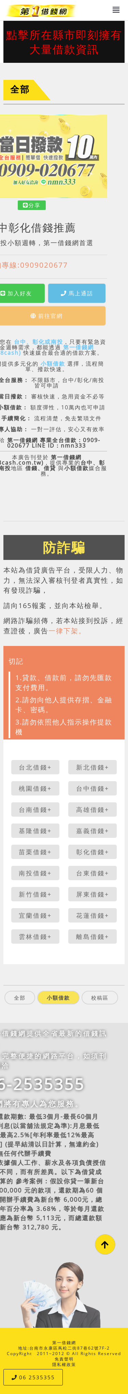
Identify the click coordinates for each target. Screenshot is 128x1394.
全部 (20, 89)
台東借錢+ (92, 873)
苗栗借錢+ (35, 852)
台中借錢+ (92, 788)
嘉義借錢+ (92, 831)
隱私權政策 (64, 1364)
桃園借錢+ (35, 788)
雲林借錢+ (35, 936)
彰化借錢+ (92, 852)
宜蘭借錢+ (35, 915)
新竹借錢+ (35, 894)
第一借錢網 (64, 1343)
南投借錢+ (35, 873)
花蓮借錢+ (92, 915)
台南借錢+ (35, 809)
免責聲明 (64, 1359)
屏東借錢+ (92, 894)
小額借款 (13, 363)
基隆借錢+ (35, 831)
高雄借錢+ (92, 809)
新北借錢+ (92, 767)
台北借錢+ (35, 767)
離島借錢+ (92, 936)
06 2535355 (33, 1377)
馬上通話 (38, 293)
